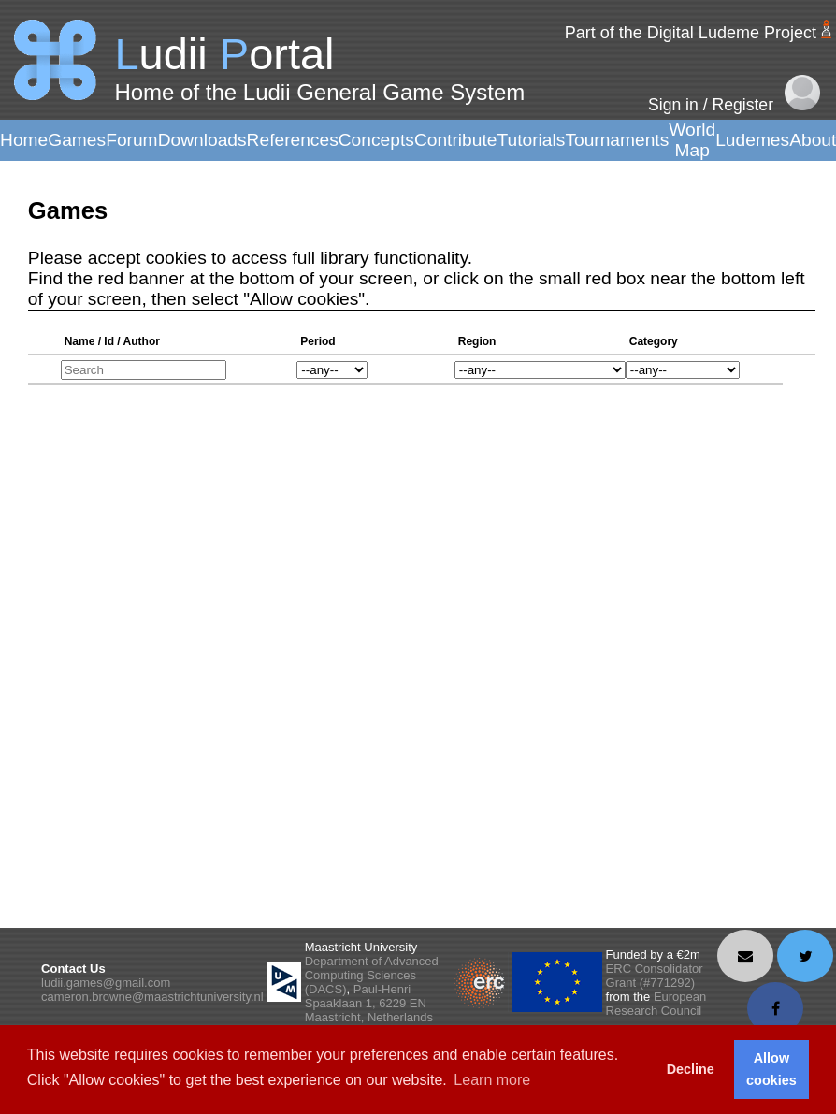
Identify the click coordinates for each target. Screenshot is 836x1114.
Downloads (202, 140)
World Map (692, 140)
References (293, 140)
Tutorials (531, 140)
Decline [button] (690, 1069)
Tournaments (617, 140)
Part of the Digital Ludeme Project (690, 32)
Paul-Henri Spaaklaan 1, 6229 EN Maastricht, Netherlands (369, 1003)
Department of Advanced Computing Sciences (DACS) (372, 975)
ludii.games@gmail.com (105, 983)
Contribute (455, 140)
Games (77, 140)
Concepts (376, 140)
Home (24, 140)
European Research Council (656, 1004)
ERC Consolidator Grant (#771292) (654, 976)
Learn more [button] (492, 1080)
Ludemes (752, 140)
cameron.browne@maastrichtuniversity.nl (152, 997)
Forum (131, 140)
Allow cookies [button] (771, 1069)
